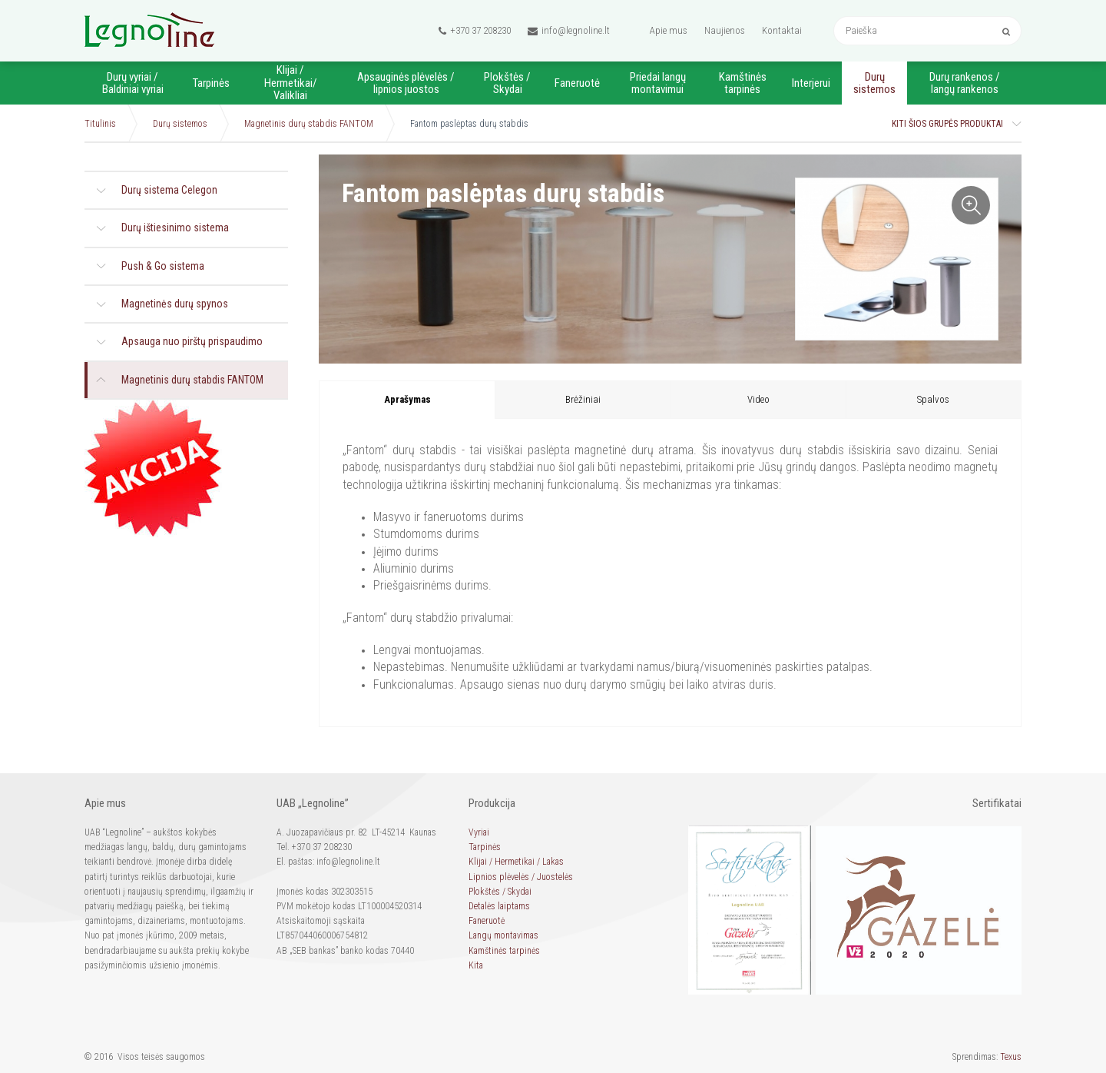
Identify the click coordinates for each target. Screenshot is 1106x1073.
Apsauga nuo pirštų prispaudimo (192, 341)
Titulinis (100, 123)
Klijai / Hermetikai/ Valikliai (290, 82)
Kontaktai (782, 30)
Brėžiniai (583, 399)
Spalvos (933, 399)
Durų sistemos (874, 83)
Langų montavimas (503, 935)
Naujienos (724, 30)
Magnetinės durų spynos (174, 303)
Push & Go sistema (162, 266)
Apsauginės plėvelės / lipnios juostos (406, 83)
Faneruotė (577, 83)
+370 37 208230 (475, 31)
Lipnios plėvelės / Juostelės (521, 877)
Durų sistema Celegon (169, 190)
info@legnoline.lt (569, 31)
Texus (1011, 1056)
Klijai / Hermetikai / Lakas (516, 861)
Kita (476, 965)
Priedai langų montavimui (658, 83)
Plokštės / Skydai (507, 83)
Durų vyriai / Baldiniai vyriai (133, 83)
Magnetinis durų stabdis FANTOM (308, 123)
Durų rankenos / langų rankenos (964, 83)
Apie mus (668, 30)
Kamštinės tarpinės (743, 83)
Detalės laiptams (499, 906)
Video (758, 399)
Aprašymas (407, 399)
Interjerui (811, 83)
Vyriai (479, 832)
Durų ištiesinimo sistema (175, 227)
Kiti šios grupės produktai (947, 123)
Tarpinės (211, 83)
